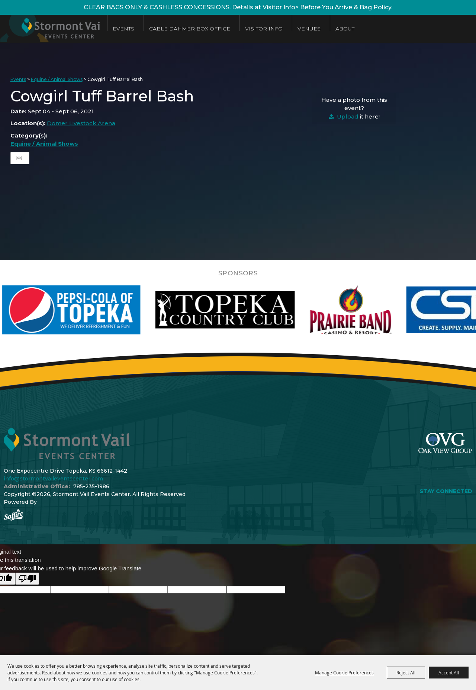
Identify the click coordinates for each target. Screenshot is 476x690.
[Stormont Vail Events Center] (53, 29)
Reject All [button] (405, 673)
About (351, 28)
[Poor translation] (27, 579)
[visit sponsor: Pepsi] (97, 309)
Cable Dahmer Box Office (196, 28)
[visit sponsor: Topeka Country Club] (251, 309)
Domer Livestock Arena (81, 123)
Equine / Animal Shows (57, 79)
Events (130, 28)
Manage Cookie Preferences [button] (344, 673)
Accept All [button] (448, 673)
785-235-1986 (91, 486)
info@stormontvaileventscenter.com (53, 478)
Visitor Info (270, 28)
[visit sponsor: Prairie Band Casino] (377, 309)
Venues (315, 28)
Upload (347, 116)
